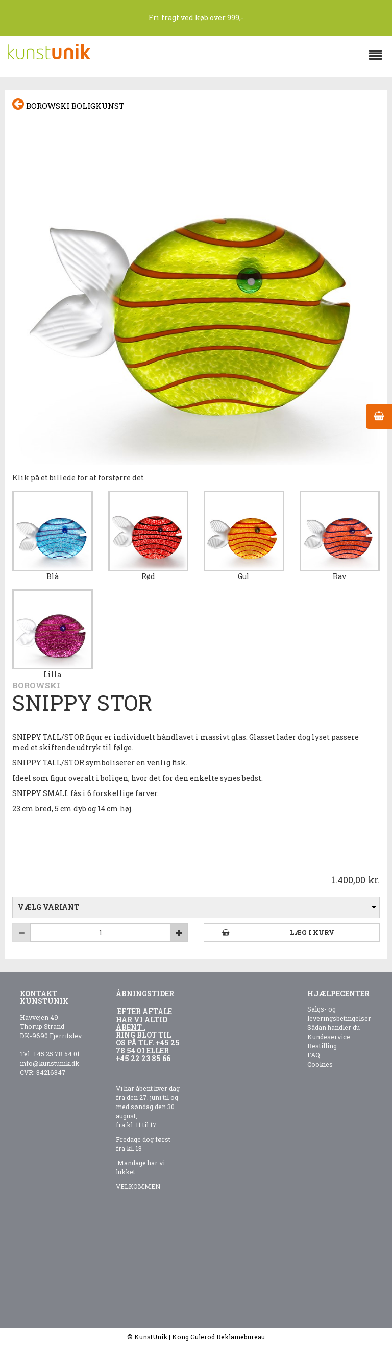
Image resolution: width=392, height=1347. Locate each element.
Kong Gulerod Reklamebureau (218, 1337)
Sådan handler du (333, 1027)
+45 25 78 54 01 (56, 1054)
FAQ (313, 1055)
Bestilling (322, 1046)
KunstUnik (150, 1337)
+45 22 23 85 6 (141, 1058)
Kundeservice (328, 1036)
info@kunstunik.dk (49, 1063)
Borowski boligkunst (68, 104)
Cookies (320, 1064)
